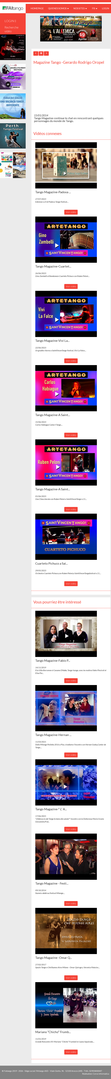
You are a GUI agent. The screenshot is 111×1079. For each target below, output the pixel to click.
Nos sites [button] (80, 8)
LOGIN (105, 8)
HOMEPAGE (38, 8)
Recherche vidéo (11, 29)
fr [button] (94, 8)
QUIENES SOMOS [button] (58, 8)
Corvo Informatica (101, 1073)
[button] (66, 165)
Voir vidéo (71, 212)
